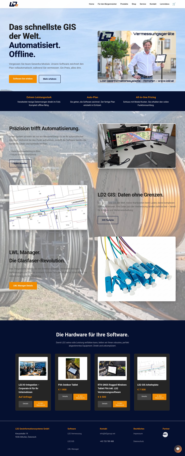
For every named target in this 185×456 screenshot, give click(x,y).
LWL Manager (73, 449)
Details (25, 403)
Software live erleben (23, 78)
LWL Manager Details (23, 285)
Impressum (138, 434)
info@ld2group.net (107, 434)
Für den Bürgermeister (107, 4)
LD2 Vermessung (75, 434)
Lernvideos (164, 4)
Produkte (124, 4)
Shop (134, 4)
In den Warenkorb (40, 404)
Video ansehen (20, 163)
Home (91, 4)
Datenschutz (138, 441)
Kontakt (153, 4)
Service (143, 4)
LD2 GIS (71, 441)
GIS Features (108, 220)
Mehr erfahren (49, 79)
